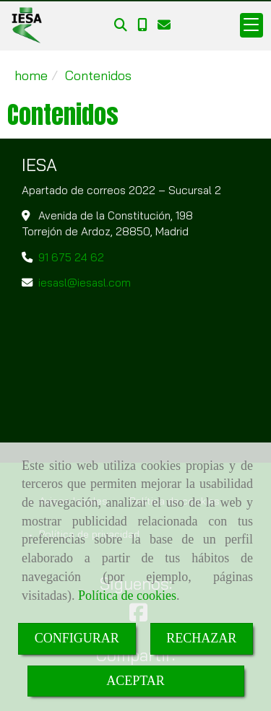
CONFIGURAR (77, 638)
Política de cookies (127, 595)
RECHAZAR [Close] (201, 638)
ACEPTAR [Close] (135, 680)
